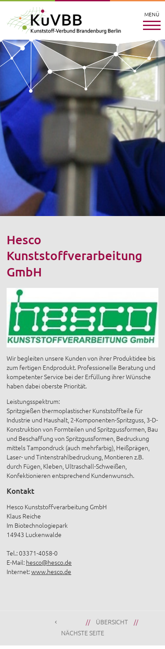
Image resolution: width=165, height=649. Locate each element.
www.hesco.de (51, 571)
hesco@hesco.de (49, 562)
